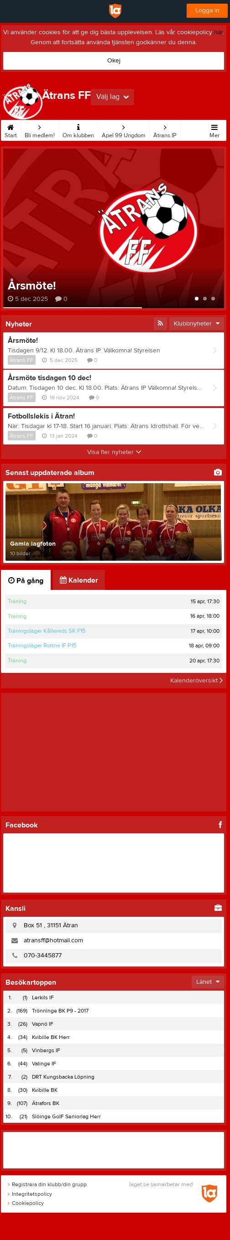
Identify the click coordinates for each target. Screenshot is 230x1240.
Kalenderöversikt (196, 681)
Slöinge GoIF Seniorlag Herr (66, 1116)
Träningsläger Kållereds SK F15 (47, 631)
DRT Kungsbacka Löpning (63, 1076)
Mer (214, 129)
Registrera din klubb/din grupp (47, 1184)
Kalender (79, 580)
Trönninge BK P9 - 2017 (60, 1010)
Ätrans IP (165, 129)
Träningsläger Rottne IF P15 (42, 645)
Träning (17, 601)
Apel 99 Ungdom (124, 129)
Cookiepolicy (26, 1203)
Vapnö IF (42, 1024)
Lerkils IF (43, 997)
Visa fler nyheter (114, 452)
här (218, 32)
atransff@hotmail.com (53, 940)
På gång (25, 580)
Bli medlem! (40, 129)
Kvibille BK (45, 1090)
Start (11, 129)
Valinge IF (44, 1063)
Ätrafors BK (45, 1103)
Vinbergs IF (46, 1050)
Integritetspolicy (30, 1194)
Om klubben (78, 129)
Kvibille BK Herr (51, 1037)
